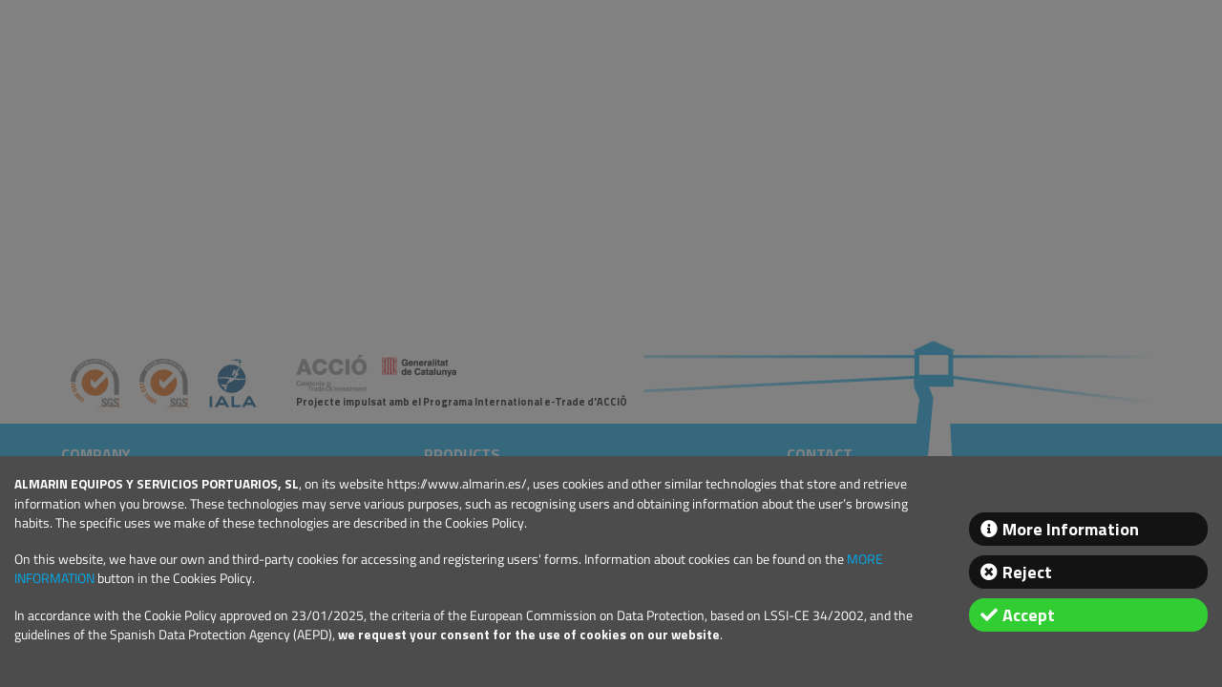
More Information (1070, 529)
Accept (1028, 615)
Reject (1027, 572)
